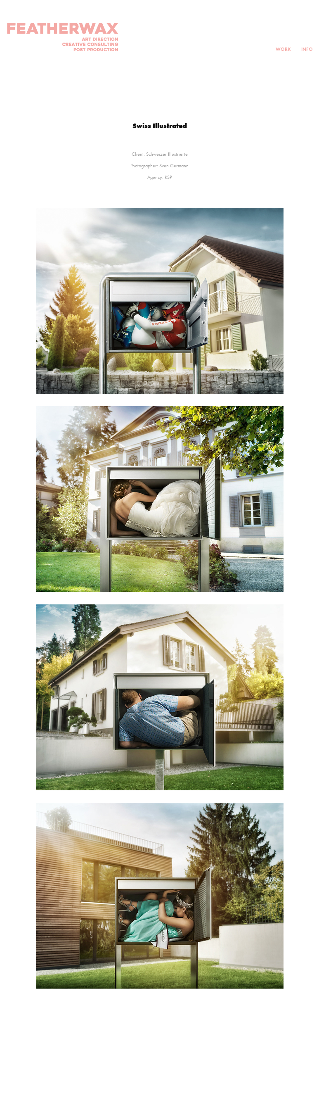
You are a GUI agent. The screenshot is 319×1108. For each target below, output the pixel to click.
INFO (307, 49)
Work (283, 49)
